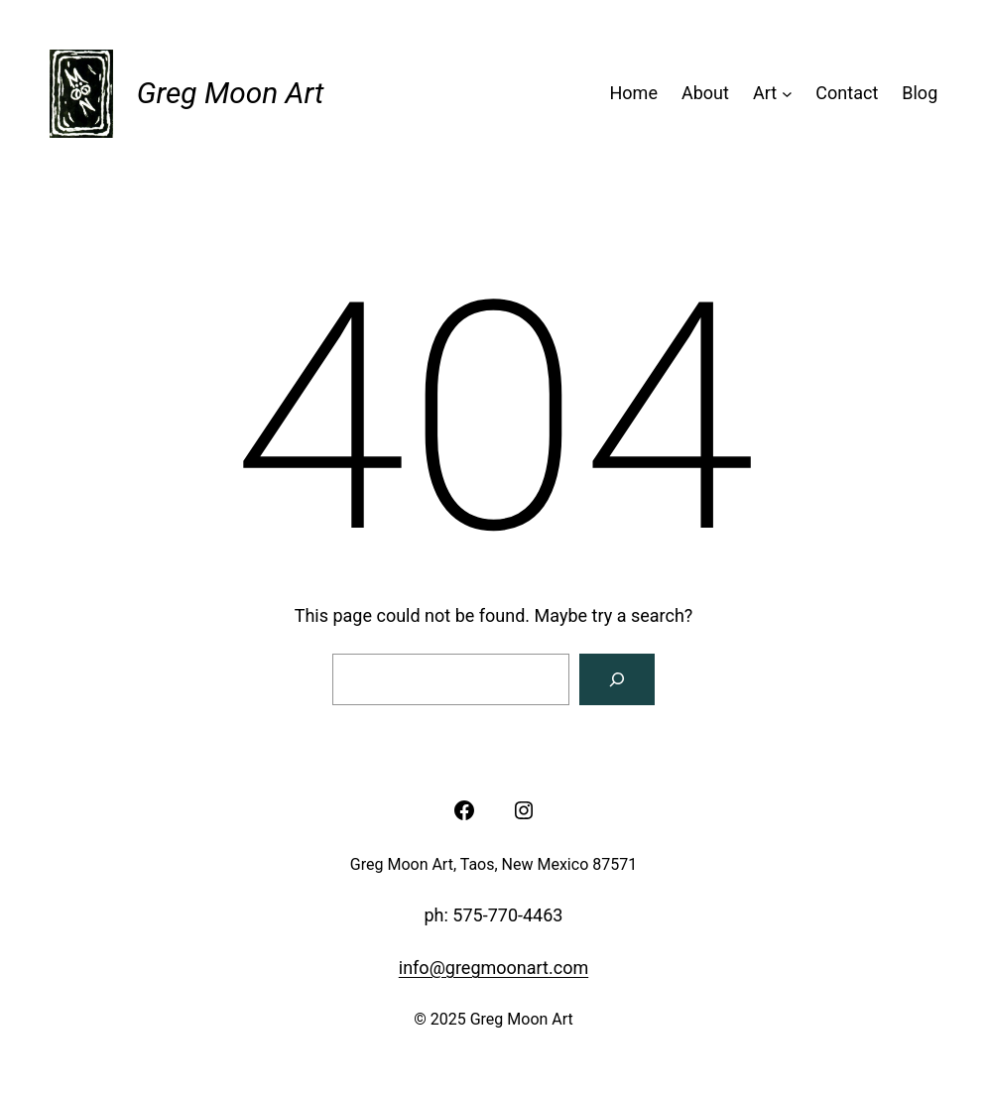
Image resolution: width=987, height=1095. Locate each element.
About (705, 92)
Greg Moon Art (230, 92)
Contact (846, 92)
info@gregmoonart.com (493, 967)
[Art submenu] (787, 93)
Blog (919, 92)
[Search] (617, 679)
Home (634, 92)
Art (765, 92)
